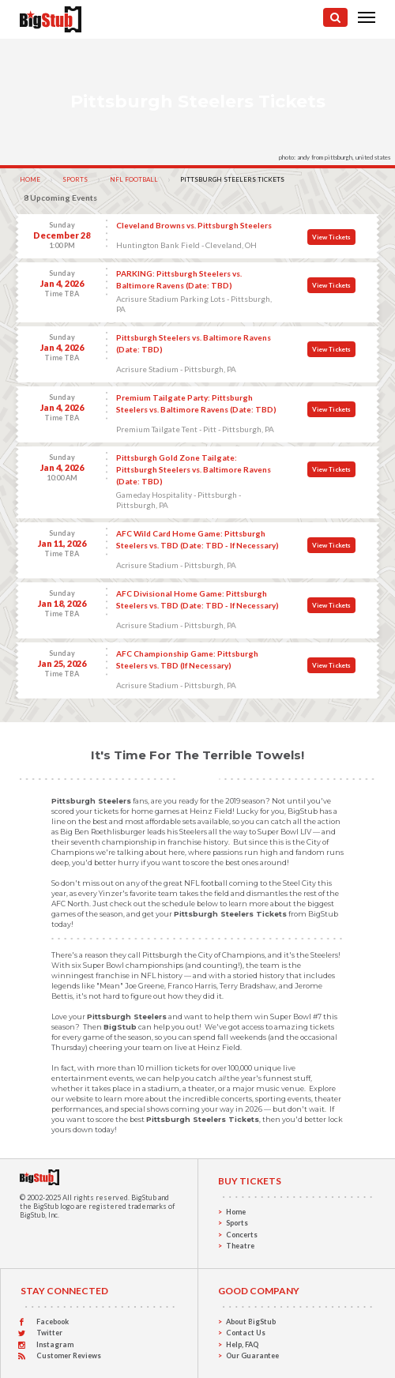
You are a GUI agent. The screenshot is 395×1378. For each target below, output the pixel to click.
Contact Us (245, 1332)
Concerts (242, 1234)
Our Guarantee (252, 1355)
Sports (75, 179)
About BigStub (251, 1321)
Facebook (52, 1321)
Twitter (49, 1332)
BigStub (143, 1197)
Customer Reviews (68, 1355)
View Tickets (331, 237)
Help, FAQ (242, 1344)
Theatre (240, 1245)
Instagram (54, 1344)
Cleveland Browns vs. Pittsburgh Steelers (194, 225)
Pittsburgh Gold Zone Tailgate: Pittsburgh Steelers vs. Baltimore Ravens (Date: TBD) (193, 469)
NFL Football (134, 179)
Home (30, 179)
